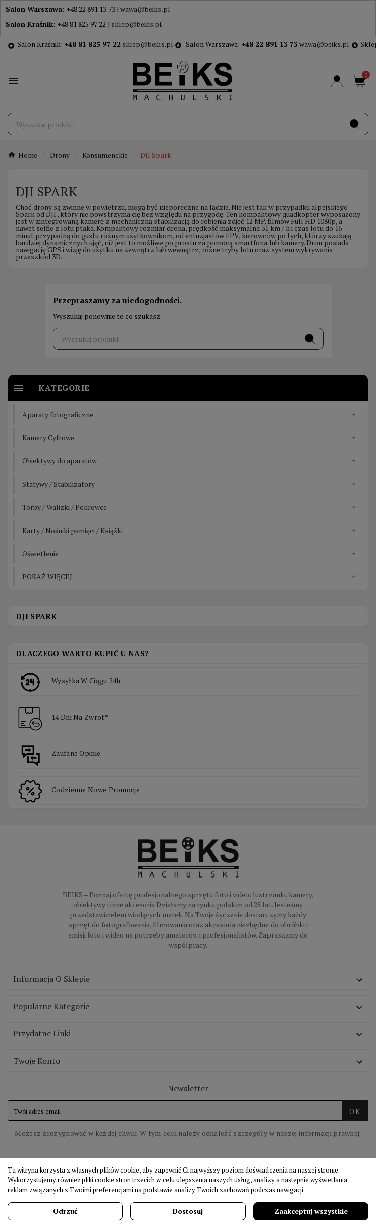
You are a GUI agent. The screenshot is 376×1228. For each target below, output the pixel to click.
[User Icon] (337, 81)
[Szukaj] (175, 124)
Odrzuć (65, 1211)
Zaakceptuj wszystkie (311, 1211)
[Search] (355, 124)
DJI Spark (36, 616)
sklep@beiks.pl (136, 24)
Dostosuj (188, 1211)
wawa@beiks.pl (145, 9)
